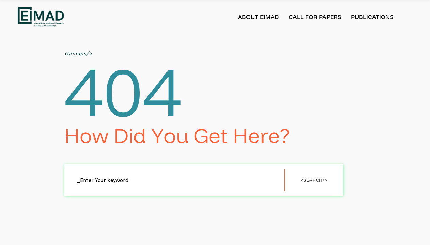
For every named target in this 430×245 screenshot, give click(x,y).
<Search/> (314, 180)
